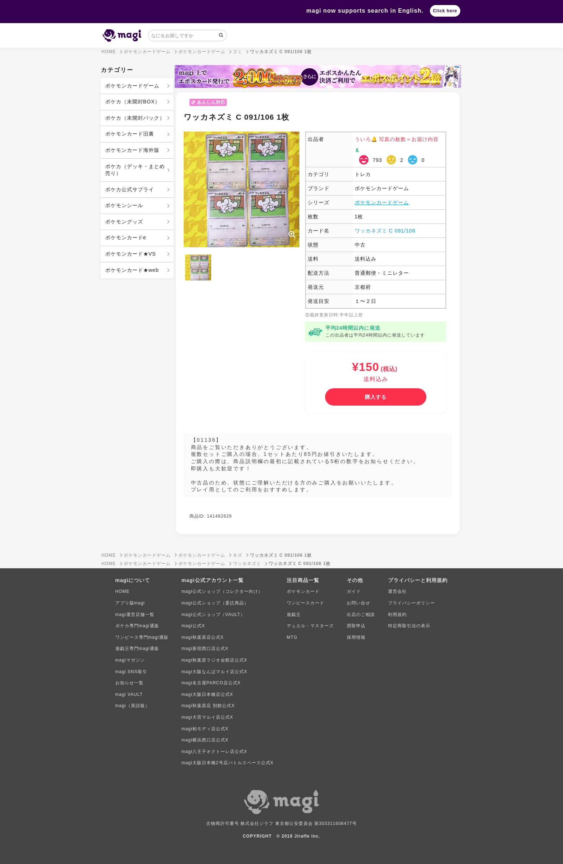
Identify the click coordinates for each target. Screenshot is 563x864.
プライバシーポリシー (411, 603)
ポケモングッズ (124, 221)
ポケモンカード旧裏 (129, 134)
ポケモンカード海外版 (132, 150)
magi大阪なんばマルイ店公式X (214, 671)
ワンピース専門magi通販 (142, 637)
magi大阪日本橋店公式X (207, 694)
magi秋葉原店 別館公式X (208, 705)
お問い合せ (358, 603)
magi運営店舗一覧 (134, 614)
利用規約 (397, 614)
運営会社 (397, 591)
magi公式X (193, 625)
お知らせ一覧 (129, 682)
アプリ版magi (130, 603)
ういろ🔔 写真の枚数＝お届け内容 (397, 139)
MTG (292, 637)
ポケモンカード (303, 591)
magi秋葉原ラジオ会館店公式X (214, 660)
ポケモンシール (124, 205)
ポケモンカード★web (132, 270)
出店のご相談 (361, 614)
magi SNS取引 (131, 671)
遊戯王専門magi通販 (137, 648)
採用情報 (356, 637)
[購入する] (376, 397)
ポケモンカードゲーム (132, 86)
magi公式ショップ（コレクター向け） (222, 591)
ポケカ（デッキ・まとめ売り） (135, 169)
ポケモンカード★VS (130, 254)
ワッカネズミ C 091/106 (385, 231)
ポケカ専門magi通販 (137, 625)
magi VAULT (129, 694)
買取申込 (356, 625)
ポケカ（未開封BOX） (133, 101)
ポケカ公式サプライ (129, 189)
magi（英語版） (132, 705)
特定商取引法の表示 (409, 625)
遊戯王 (294, 614)
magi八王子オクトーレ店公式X (214, 751)
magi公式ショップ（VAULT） (213, 614)
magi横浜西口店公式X (205, 740)
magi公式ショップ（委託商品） (215, 603)
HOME (122, 591)
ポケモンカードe (125, 237)
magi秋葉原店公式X (203, 637)
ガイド (354, 591)
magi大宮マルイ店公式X (207, 717)
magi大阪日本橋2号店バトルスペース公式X (228, 762)
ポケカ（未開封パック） (135, 118)
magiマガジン (130, 660)
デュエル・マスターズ (310, 625)
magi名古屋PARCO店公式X (211, 682)
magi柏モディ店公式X (205, 728)
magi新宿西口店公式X (205, 648)
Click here (445, 10)
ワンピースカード (305, 603)
